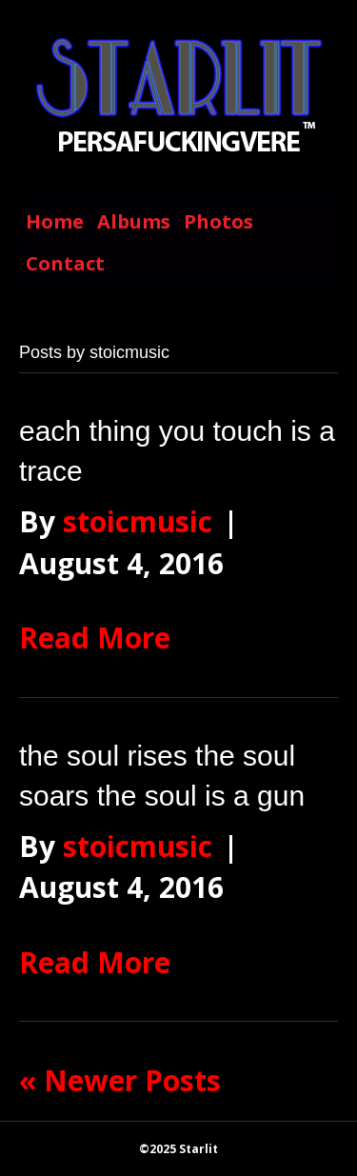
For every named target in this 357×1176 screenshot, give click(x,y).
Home (55, 221)
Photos (218, 221)
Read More (94, 637)
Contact (65, 263)
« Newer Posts (120, 1080)
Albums (133, 221)
